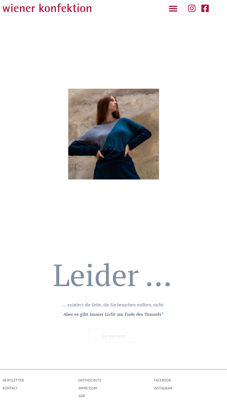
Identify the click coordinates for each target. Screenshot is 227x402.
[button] (173, 8)
